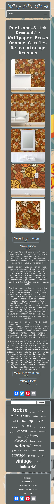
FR (31, 493)
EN (25, 493)
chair (34, 451)
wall (19, 437)
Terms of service (28, 490)
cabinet (23, 445)
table (37, 446)
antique (35, 416)
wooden (22, 431)
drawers (32, 412)
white (16, 421)
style (39, 421)
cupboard (31, 435)
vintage (24, 461)
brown (42, 431)
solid (41, 456)
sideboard (21, 440)
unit (37, 462)
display (15, 426)
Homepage (27, 478)
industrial (28, 466)
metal (31, 455)
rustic (42, 427)
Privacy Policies (28, 486)
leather (33, 432)
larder (12, 432)
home (41, 451)
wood (26, 450)
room (40, 441)
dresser (43, 416)
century (25, 415)
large (32, 441)
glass (35, 427)
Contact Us (28, 482)
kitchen (20, 410)
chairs (14, 415)
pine (40, 411)
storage (18, 454)
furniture (16, 450)
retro (26, 425)
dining (27, 420)
